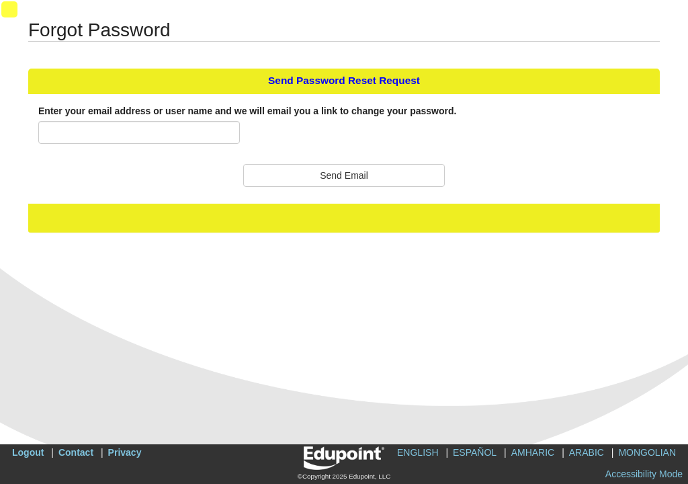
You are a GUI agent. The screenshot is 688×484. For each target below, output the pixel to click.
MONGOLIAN (647, 452)
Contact (75, 452)
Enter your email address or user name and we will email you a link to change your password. (247, 111)
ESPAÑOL (475, 452)
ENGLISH (417, 452)
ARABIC (586, 452)
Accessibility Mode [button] (644, 474)
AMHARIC (533, 452)
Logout (28, 452)
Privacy (125, 452)
